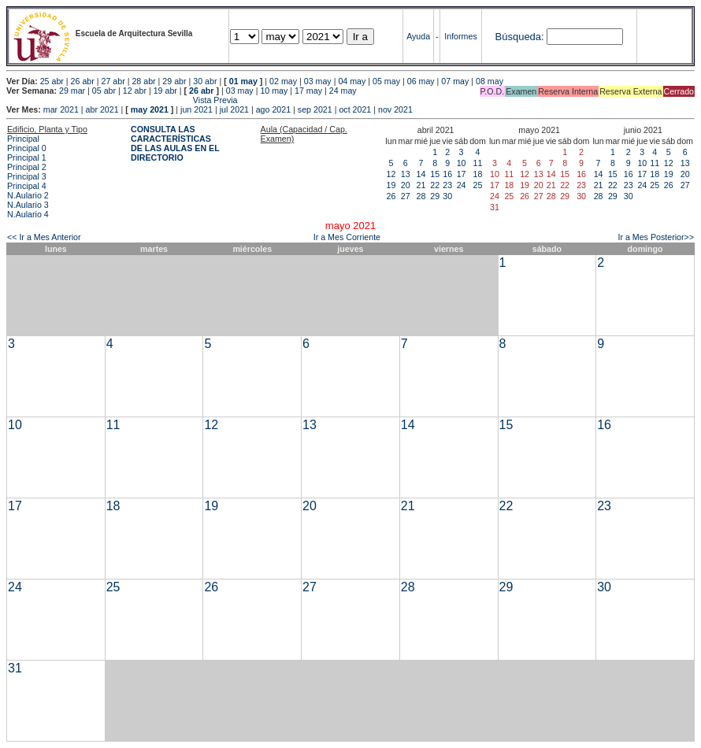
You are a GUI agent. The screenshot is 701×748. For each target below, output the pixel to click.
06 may (421, 81)
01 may (243, 81)
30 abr (205, 81)
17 (461, 174)
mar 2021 (61, 109)
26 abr (83, 81)
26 (391, 196)
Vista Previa (122, 100)
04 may (351, 81)
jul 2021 (234, 109)
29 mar (72, 90)
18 (478, 174)
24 (461, 185)
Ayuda (418, 36)
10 (461, 163)
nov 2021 (395, 109)
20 (405, 185)
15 (435, 174)
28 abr (143, 81)
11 (478, 163)
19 (391, 185)
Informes (460, 36)
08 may (489, 81)
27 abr (113, 81)
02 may (283, 81)
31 (15, 668)
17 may (308, 90)
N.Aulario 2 (28, 195)
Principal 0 (26, 148)
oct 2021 (355, 109)
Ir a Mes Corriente (346, 237)
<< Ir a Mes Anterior (44, 237)
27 (405, 196)
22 (435, 185)
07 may (455, 81)
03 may (318, 81)
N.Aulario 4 (28, 214)
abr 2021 (102, 109)
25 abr (52, 81)
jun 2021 (196, 109)
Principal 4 (26, 186)
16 (447, 174)
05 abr (104, 90)
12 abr (135, 90)
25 (478, 185)
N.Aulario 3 (28, 204)
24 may (343, 90)
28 (421, 196)
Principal (23, 138)
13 (405, 174)
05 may (386, 81)
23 (447, 185)
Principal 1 (26, 157)
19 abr (165, 90)
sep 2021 (315, 109)
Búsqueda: (519, 37)
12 (391, 174)
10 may (273, 90)
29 (435, 196)
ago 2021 (273, 109)
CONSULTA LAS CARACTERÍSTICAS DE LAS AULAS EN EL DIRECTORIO (175, 143)
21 (421, 185)
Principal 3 (26, 176)
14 (421, 174)
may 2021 (150, 109)
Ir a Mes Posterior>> (656, 237)
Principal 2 (26, 167)
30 (447, 196)
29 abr (174, 81)
